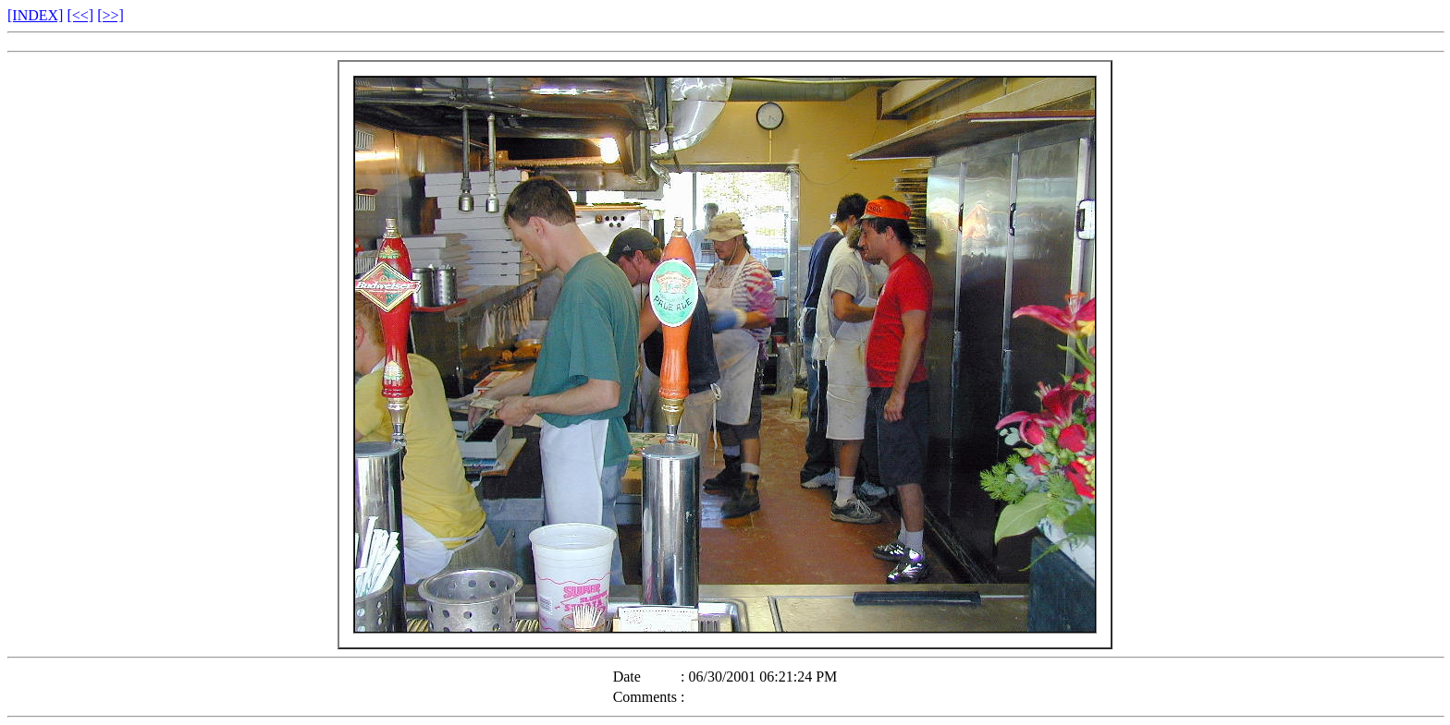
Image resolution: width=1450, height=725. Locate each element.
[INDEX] (35, 15)
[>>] (110, 15)
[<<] (80, 15)
